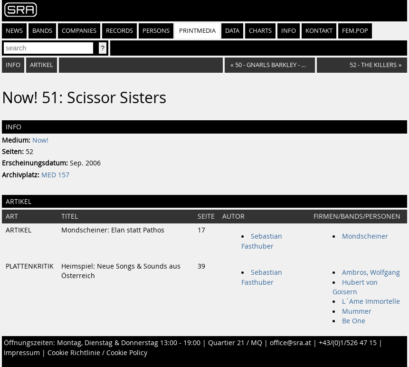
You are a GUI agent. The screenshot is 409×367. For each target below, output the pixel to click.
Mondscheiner (365, 236)
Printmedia (197, 31)
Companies (79, 31)
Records (119, 31)
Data (232, 31)
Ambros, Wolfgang (371, 272)
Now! (40, 140)
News (14, 31)
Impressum (22, 352)
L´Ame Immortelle (371, 301)
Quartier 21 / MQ (235, 342)
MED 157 (55, 175)
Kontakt (319, 31)
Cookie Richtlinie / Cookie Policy (97, 352)
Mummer (356, 311)
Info (288, 31)
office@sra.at (290, 342)
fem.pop (355, 31)
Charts (260, 31)
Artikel (41, 65)
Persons (156, 31)
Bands (42, 31)
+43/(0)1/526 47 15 (348, 342)
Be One (353, 321)
